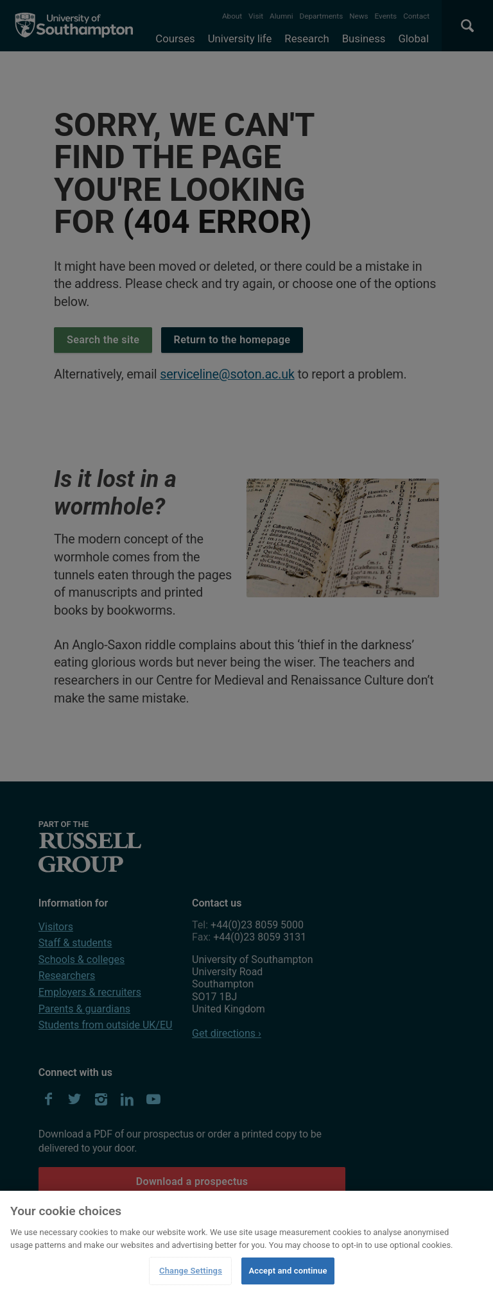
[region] (246, 1243)
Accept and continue (287, 1270)
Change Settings (190, 1270)
